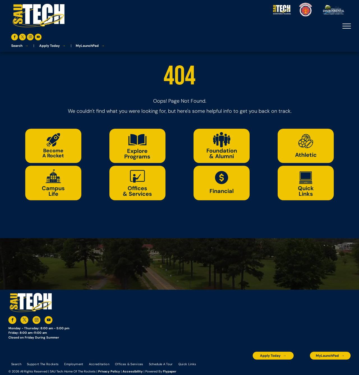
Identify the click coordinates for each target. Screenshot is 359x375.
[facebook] (14, 38)
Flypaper (169, 371)
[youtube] (38, 38)
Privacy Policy (109, 371)
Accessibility (133, 371)
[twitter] (22, 38)
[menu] (346, 26)
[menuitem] (16, 364)
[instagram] (30, 38)
